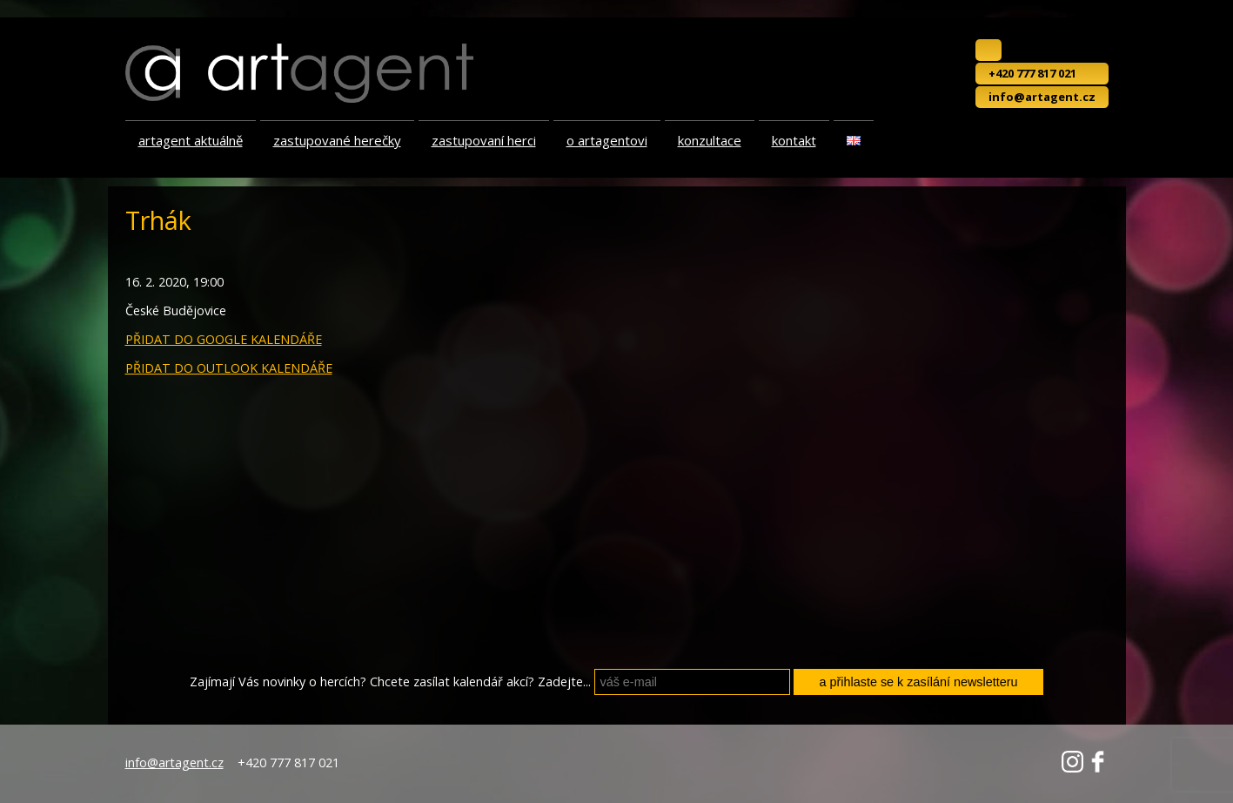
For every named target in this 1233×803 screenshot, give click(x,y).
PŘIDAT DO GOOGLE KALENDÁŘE (223, 339)
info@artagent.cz (1042, 97)
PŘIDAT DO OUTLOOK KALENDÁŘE (228, 368)
